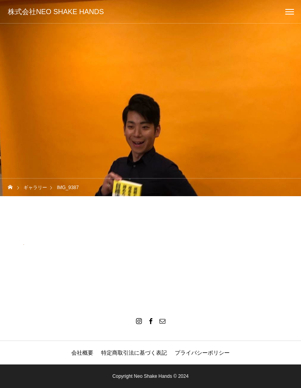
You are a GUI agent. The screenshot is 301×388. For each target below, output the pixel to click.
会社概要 (82, 353)
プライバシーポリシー (202, 353)
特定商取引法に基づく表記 (134, 353)
